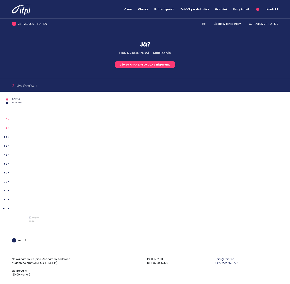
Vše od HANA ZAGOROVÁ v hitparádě (145, 64)
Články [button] (143, 9)
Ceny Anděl (241, 9)
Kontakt (272, 9)
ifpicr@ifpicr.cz (224, 259)
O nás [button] (128, 9)
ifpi (204, 24)
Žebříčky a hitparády (227, 24)
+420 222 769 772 (226, 263)
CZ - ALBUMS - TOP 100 (263, 24)
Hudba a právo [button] (164, 9)
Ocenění (221, 9)
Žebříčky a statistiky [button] (195, 9)
